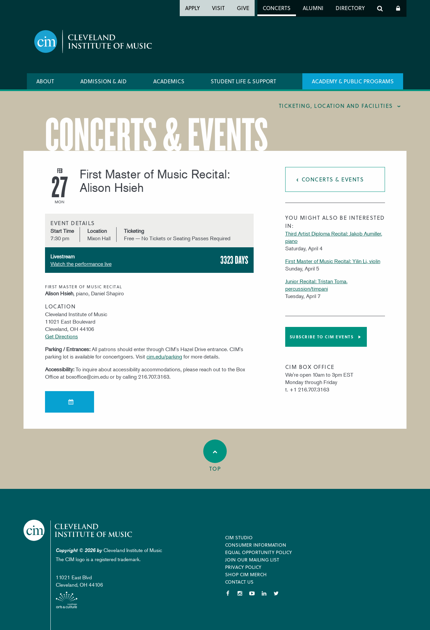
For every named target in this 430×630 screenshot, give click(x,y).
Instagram (240, 593)
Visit (218, 8)
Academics (168, 81)
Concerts (277, 8)
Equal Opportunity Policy (258, 552)
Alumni (313, 8)
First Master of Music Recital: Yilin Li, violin (332, 261)
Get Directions (61, 336)
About (45, 81)
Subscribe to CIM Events (322, 337)
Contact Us (239, 581)
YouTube (252, 593)
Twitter (276, 593)
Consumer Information (255, 544)
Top (215, 455)
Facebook (227, 593)
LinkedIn (264, 593)
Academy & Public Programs (353, 81)
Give (243, 8)
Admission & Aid (103, 81)
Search (380, 8)
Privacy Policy (243, 567)
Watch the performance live (81, 263)
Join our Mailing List (252, 559)
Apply (192, 8)
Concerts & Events (333, 179)
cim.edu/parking (164, 356)
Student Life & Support (243, 81)
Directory (350, 8)
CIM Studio (239, 537)
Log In (398, 8)
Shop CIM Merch (246, 574)
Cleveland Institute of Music (79, 530)
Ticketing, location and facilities (336, 106)
